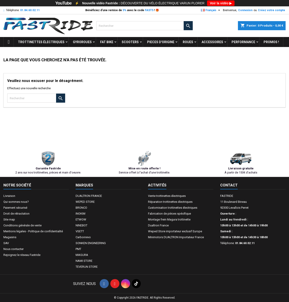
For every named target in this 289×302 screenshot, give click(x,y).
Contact (229, 185)
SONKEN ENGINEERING (91, 243)
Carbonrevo (83, 237)
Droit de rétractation (16, 213)
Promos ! (271, 42)
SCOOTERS (130, 42)
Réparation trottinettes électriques (170, 201)
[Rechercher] (144, 25)
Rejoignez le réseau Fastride (21, 255)
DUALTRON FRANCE (89, 196)
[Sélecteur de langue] (211, 10)
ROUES (188, 42)
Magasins (9, 237)
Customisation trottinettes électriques (172, 207)
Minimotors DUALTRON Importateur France (176, 237)
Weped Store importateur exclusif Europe (175, 231)
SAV (6, 243)
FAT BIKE (106, 42)
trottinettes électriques (41, 42)
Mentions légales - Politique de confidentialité (33, 231)
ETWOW (81, 219)
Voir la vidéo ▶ (221, 3)
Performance (243, 42)
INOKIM (80, 213)
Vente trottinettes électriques (167, 196)
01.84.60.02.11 (30, 10)
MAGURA (82, 255)
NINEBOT (81, 225)
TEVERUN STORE (87, 266)
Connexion (245, 10)
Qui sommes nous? (16, 201)
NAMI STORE (84, 260)
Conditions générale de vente (22, 225)
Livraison (9, 196)
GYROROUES (82, 42)
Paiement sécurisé (15, 207)
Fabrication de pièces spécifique (169, 213)
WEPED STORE (85, 201)
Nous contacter (13, 249)
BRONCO (81, 207)
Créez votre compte (271, 10)
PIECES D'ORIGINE (160, 42)
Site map (9, 219)
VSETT (80, 231)
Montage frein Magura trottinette (169, 219)
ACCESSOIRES (212, 42)
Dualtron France (158, 225)
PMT (78, 249)
